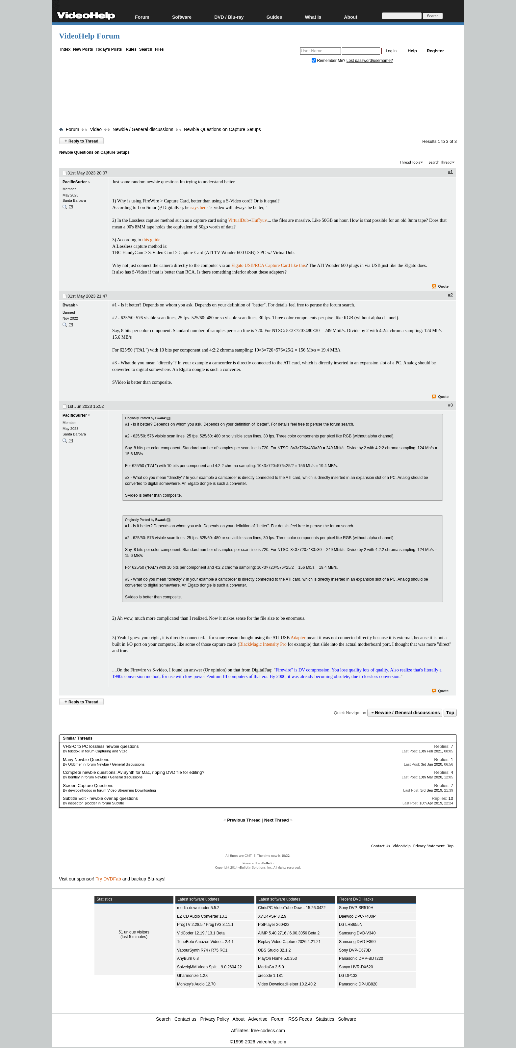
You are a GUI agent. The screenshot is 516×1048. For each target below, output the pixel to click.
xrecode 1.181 (270, 975)
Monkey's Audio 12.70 (196, 984)
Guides (274, 17)
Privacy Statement (429, 845)
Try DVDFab (108, 878)
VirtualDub (238, 220)
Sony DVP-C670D (355, 950)
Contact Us (380, 845)
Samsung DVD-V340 (357, 933)
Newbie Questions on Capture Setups (222, 129)
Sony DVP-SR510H (356, 907)
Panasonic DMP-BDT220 (361, 958)
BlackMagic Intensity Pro (263, 644)
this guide (151, 239)
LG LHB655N (350, 924)
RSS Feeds (300, 1019)
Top (450, 712)
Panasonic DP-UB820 (358, 984)
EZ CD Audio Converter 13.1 (202, 916)
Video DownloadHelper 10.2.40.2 (287, 984)
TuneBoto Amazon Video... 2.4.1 (205, 941)
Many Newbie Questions (86, 759)
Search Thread (440, 162)
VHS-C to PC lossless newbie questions (101, 746)
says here (199, 207)
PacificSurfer (75, 182)
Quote (440, 286)
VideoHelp (402, 845)
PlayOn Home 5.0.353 (277, 958)
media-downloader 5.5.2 (198, 907)
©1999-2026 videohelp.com (258, 1041)
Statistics (325, 1019)
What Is (313, 17)
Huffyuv (259, 220)
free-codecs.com (268, 1030)
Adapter (298, 637)
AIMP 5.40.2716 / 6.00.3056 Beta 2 (289, 933)
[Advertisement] (258, 96)
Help (412, 50)
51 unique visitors (133, 932)
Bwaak (69, 305)
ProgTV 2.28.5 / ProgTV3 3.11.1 (205, 924)
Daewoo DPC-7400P (357, 916)
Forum (142, 17)
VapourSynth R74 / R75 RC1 (202, 950)
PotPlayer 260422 (273, 924)
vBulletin (267, 863)
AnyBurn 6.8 (188, 958)
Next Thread (276, 820)
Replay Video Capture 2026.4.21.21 (289, 941)
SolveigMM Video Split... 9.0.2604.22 (209, 967)
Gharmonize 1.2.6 (192, 975)
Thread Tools (410, 162)
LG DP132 (348, 975)
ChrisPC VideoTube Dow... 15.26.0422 (291, 907)
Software (182, 17)
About (350, 17)
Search (145, 49)
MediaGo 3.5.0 (271, 967)
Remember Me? (329, 60)
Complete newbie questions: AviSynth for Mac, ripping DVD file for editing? (133, 772)
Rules (131, 49)
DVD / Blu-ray (229, 17)
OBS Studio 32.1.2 (274, 950)
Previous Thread (244, 820)
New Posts (83, 49)
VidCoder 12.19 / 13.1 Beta (201, 933)
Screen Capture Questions (88, 785)
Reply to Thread (81, 141)
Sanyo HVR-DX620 (356, 967)
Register (435, 50)
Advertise (257, 1019)
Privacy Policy (214, 1019)
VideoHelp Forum (89, 36)
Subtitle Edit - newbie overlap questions (100, 798)
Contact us (185, 1019)
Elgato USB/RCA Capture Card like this (268, 265)
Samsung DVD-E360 (357, 941)
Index (65, 49)
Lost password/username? (370, 60)
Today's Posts (108, 49)
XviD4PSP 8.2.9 (272, 916)
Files (159, 49)
